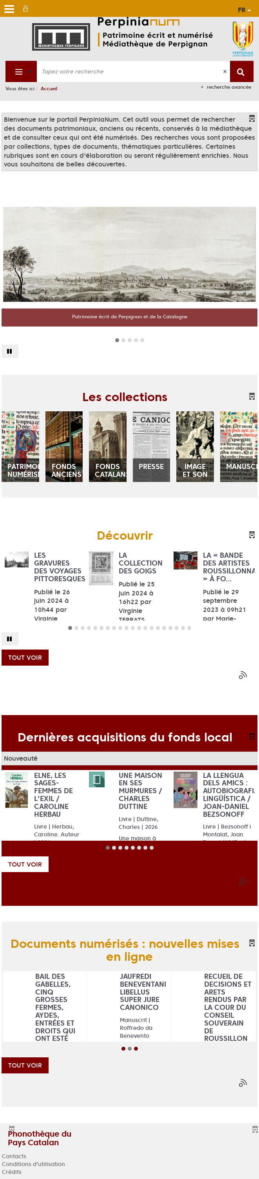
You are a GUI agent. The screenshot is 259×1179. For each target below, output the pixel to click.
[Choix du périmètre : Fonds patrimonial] (21, 71)
